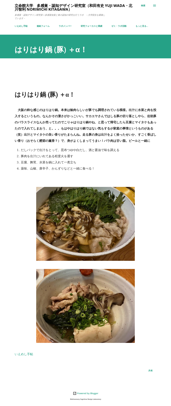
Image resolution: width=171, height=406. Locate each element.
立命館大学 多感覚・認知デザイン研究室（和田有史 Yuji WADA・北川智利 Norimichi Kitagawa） (73, 7)
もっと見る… (142, 25)
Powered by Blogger (85, 393)
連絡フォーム (43, 25)
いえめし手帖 (21, 25)
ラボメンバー (65, 25)
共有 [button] (150, 370)
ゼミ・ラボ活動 (118, 25)
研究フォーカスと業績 (91, 25)
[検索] (143, 5)
